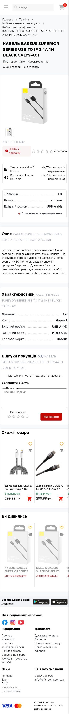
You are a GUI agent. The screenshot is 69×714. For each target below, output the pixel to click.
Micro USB (59, 333)
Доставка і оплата (46, 636)
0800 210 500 (44, 676)
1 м (60, 194)
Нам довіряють (11, 651)
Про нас (6, 636)
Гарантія (40, 639)
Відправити (51, 416)
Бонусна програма (13, 655)
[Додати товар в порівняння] (30, 450)
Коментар (12, 388)
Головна (6, 676)
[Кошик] (61, 7)
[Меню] (5, 7)
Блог (4, 680)
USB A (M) (54, 206)
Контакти (7, 639)
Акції (4, 684)
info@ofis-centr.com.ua (49, 680)
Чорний (56, 200)
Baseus (62, 339)
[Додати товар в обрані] (30, 444)
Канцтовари (9, 687)
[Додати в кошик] (29, 499)
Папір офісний (10, 691)
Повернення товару (48, 643)
